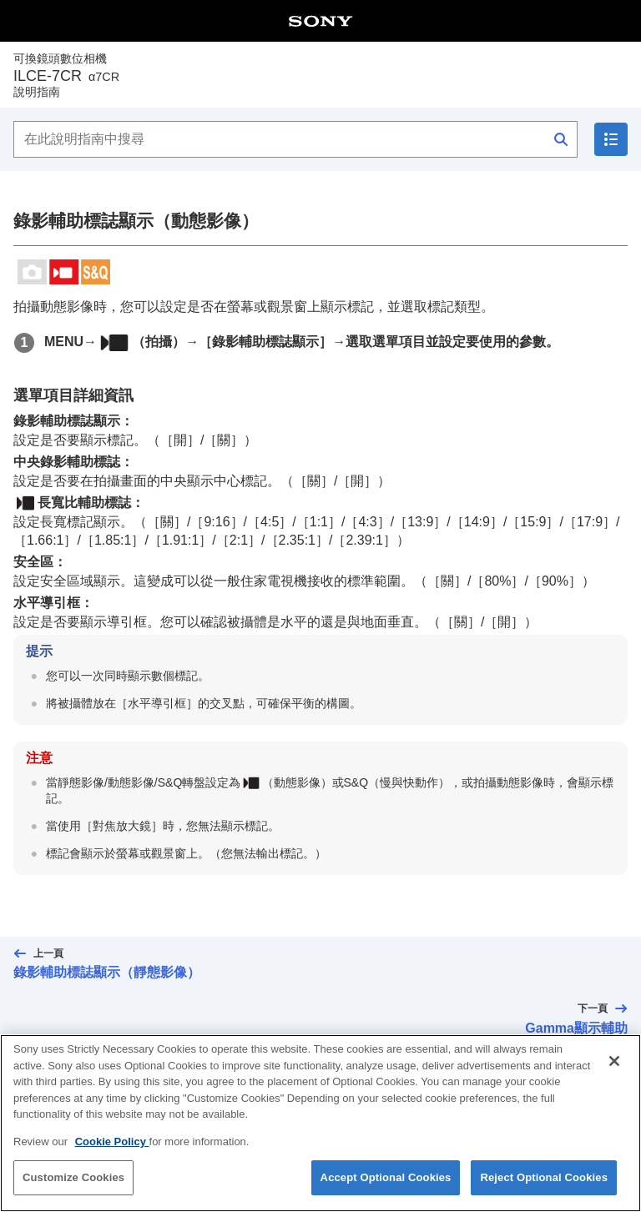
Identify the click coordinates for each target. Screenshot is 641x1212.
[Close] (614, 1069)
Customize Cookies (73, 1185)
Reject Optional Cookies (544, 1185)
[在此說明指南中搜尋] (295, 139)
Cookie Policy (112, 1149)
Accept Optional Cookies (386, 1185)
